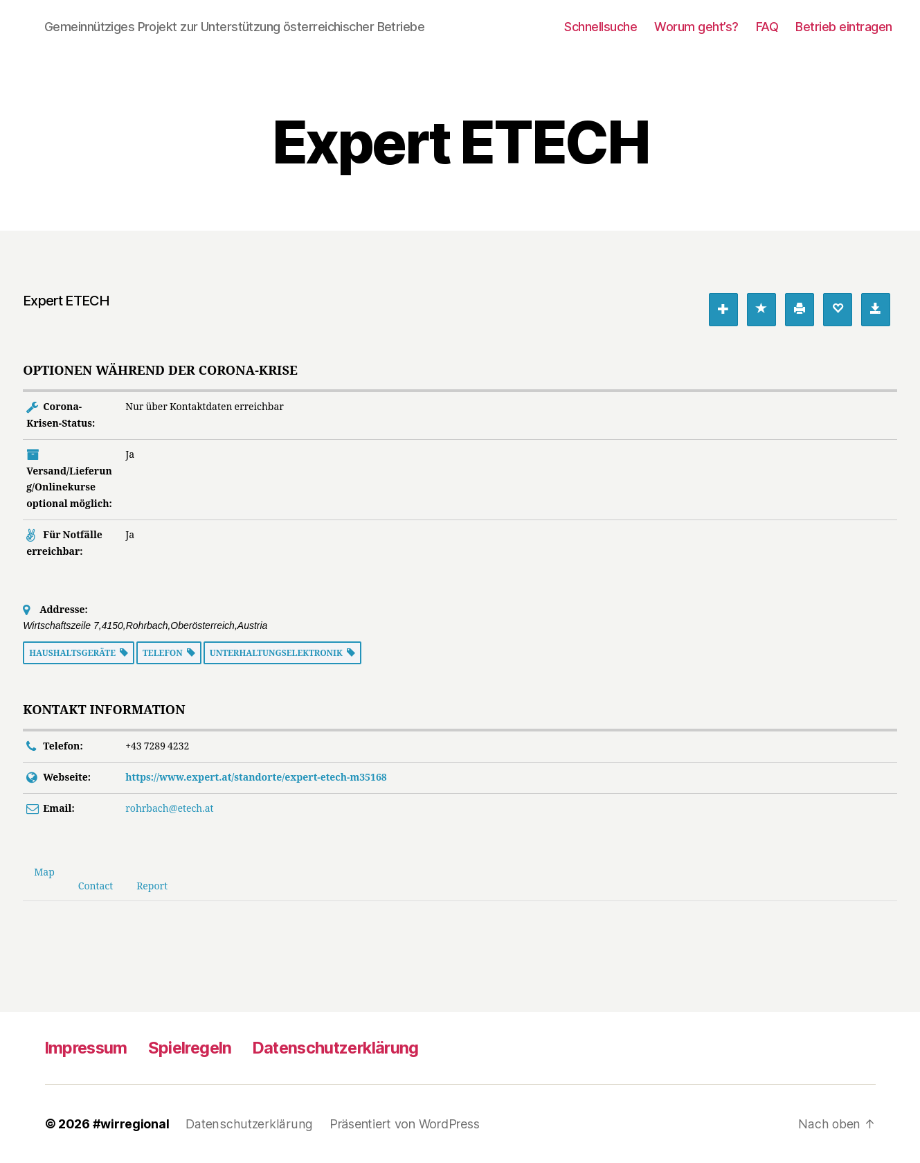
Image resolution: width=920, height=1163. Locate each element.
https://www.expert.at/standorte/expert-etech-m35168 (256, 777)
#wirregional (131, 1124)
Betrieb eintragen (843, 26)
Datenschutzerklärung (344, 1048)
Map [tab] (44, 872)
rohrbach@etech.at (169, 809)
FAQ (767, 26)
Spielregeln (195, 1048)
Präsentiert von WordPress (401, 1124)
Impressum (88, 1048)
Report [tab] (152, 886)
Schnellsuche (600, 26)
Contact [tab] (95, 886)
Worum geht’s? (696, 26)
